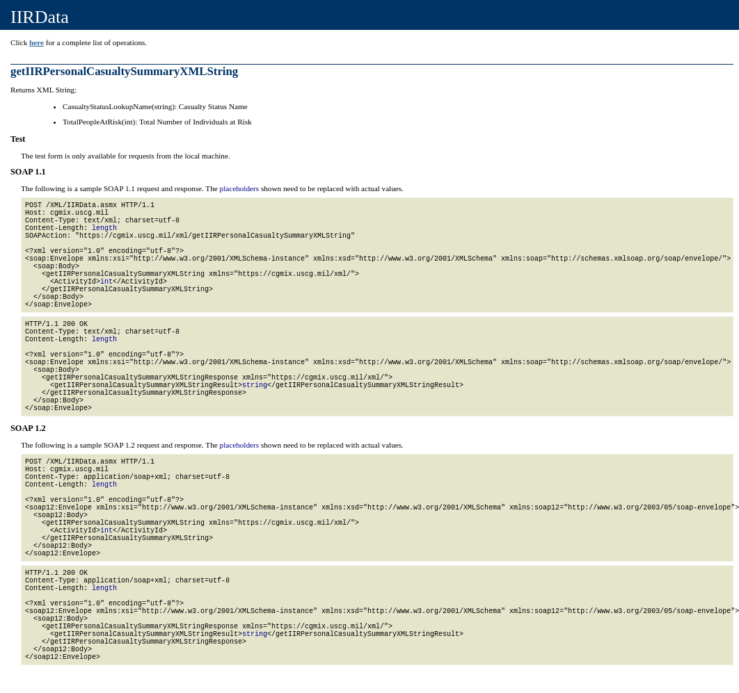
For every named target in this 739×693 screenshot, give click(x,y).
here (36, 42)
